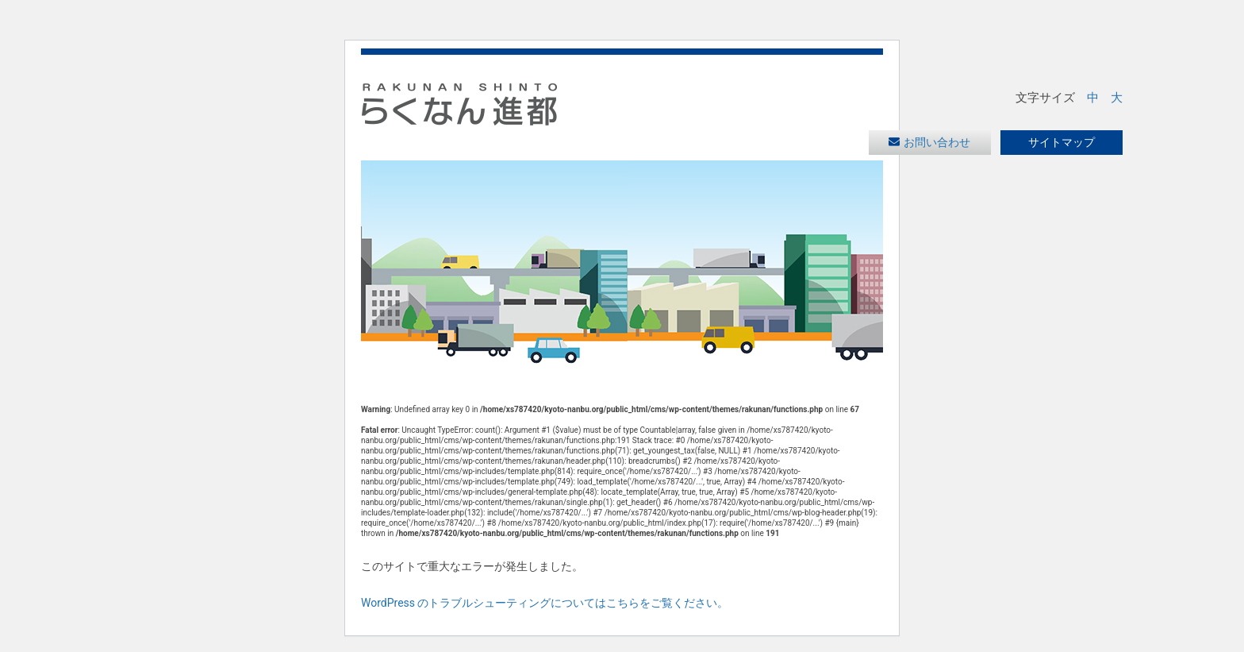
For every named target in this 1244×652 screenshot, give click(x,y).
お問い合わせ (937, 142)
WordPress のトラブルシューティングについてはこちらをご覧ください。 (545, 602)
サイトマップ (1061, 142)
